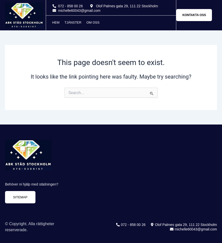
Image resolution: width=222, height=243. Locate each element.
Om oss (93, 22)
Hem (56, 22)
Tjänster (72, 22)
